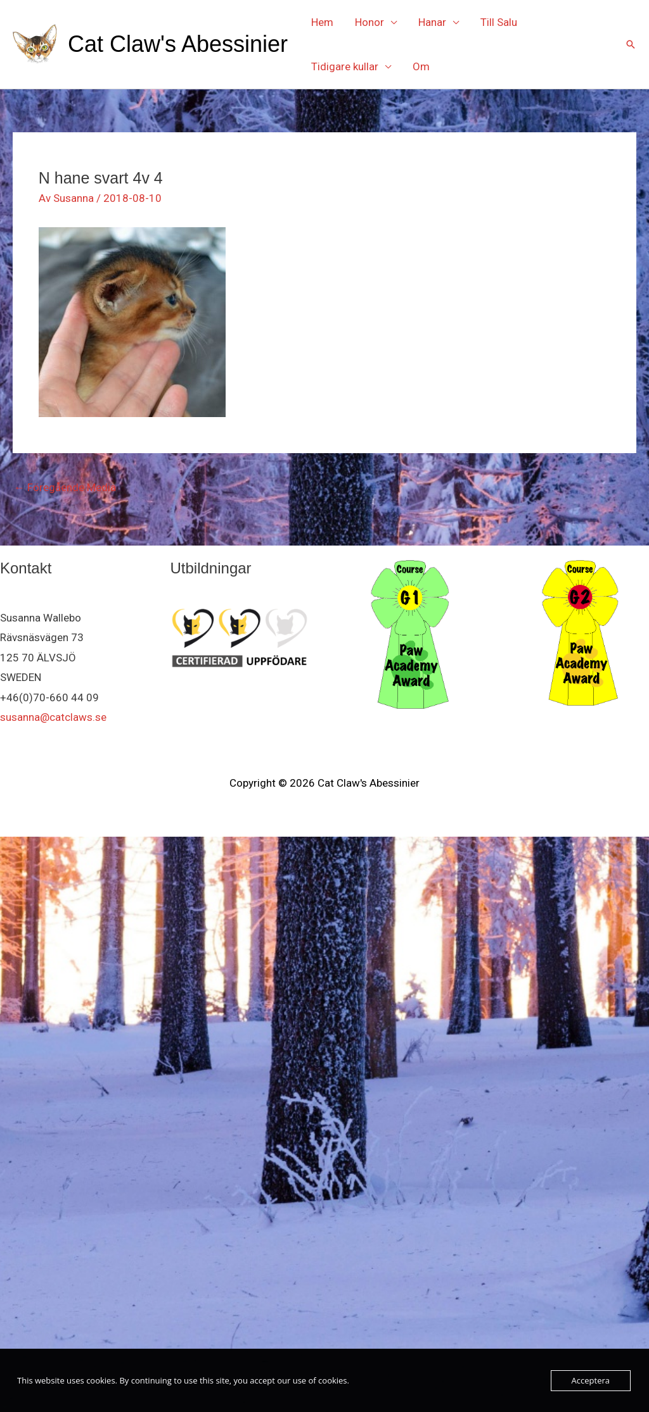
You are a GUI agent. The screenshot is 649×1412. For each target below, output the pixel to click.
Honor (369, 22)
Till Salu (498, 22)
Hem (322, 22)
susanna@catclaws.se (53, 717)
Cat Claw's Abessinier (178, 44)
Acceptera (591, 1380)
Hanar (432, 22)
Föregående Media (65, 487)
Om (421, 66)
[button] (630, 44)
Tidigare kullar (344, 66)
